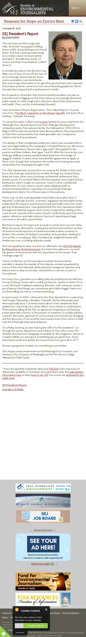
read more (20, 632)
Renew (5, 617)
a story (44, 121)
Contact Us (6, 613)
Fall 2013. (54, 368)
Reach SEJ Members (71, 613)
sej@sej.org (12, 630)
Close (46, 609)
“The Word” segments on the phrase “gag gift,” (40, 113)
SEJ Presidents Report (14, 385)
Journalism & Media (12, 389)
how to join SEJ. (39, 375)
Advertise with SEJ (42, 564)
